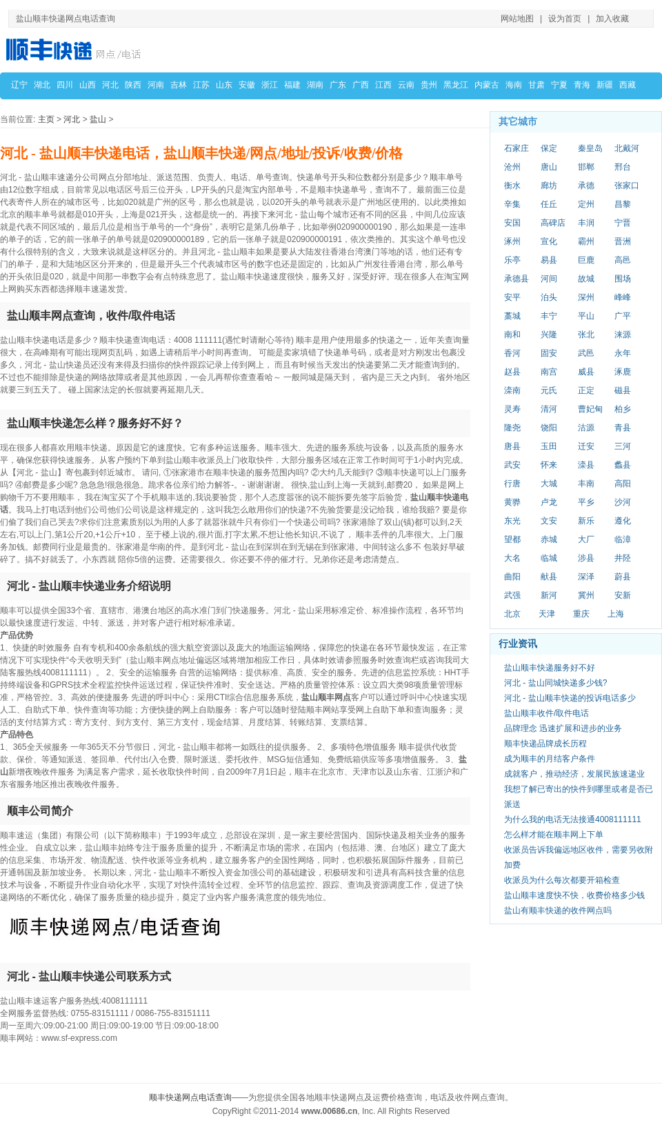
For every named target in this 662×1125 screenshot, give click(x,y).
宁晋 (622, 223)
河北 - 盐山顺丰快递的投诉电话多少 (570, 698)
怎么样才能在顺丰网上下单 (553, 834)
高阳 (622, 483)
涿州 (512, 241)
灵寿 (512, 409)
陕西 (133, 85)
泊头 (549, 297)
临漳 (622, 539)
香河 (512, 353)
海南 (513, 85)
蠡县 (622, 465)
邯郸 (586, 167)
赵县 (512, 372)
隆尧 (512, 427)
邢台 (622, 167)
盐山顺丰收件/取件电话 (546, 713)
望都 (512, 539)
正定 (586, 390)
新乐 (586, 521)
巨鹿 (586, 260)
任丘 (549, 204)
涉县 (586, 558)
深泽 (586, 576)
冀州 (586, 595)
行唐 (512, 483)
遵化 (622, 521)
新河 (549, 595)
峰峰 (622, 297)
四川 (65, 85)
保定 (549, 148)
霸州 (586, 241)
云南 (406, 85)
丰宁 (549, 316)
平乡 (586, 502)
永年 (622, 353)
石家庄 (516, 148)
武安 (512, 465)
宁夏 (559, 85)
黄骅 (512, 502)
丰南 (586, 483)
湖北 (42, 85)
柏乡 (622, 409)
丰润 (586, 223)
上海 (616, 614)
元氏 (549, 390)
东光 (512, 521)
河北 (110, 85)
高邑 (622, 260)
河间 (549, 278)
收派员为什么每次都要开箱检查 (562, 880)
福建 (292, 85)
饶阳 (549, 427)
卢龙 (549, 502)
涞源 (622, 334)
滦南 (512, 390)
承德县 (516, 278)
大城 (549, 483)
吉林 (178, 85)
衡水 (512, 185)
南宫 (549, 372)
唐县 (512, 446)
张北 (586, 334)
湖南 (315, 85)
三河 (622, 446)
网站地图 (517, 18)
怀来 (549, 465)
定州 (586, 204)
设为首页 (564, 18)
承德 (586, 185)
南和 (512, 334)
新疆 (604, 85)
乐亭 (512, 260)
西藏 (627, 85)
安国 (512, 223)
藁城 (512, 316)
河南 (156, 85)
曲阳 (512, 576)
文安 (549, 521)
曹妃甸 (590, 409)
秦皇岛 (590, 148)
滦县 (586, 465)
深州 (586, 297)
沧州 (512, 167)
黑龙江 (455, 85)
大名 (512, 558)
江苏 (201, 85)
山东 (224, 85)
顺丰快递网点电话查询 (190, 1097)
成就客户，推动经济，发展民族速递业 (574, 774)
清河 (549, 409)
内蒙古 (486, 85)
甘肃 (536, 85)
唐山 (549, 167)
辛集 (512, 204)
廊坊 (549, 185)
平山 (586, 316)
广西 (360, 85)
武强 (512, 595)
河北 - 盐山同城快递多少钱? (555, 683)
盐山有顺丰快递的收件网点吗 (558, 910)
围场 (622, 278)
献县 (549, 576)
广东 (338, 85)
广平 (622, 316)
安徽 (247, 85)
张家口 (626, 185)
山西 (87, 85)
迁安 (586, 446)
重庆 (581, 614)
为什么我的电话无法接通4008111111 (572, 819)
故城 (586, 278)
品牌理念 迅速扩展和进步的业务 (563, 728)
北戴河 (626, 148)
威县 (586, 372)
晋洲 (622, 241)
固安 (549, 353)
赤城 (549, 539)
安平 (512, 297)
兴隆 (549, 334)
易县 (549, 260)
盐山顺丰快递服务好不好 (549, 668)
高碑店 (553, 223)
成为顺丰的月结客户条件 (549, 759)
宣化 (549, 241)
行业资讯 (518, 643)
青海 (582, 85)
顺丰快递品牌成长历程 (545, 743)
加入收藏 (612, 18)
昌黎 (622, 204)
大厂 (586, 539)
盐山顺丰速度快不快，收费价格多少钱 (574, 895)
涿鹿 (622, 372)
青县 (622, 427)
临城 (549, 558)
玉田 (549, 446)
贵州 (429, 85)
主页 (46, 119)
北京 (512, 614)
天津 (547, 614)
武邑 (586, 353)
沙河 (622, 502)
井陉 (622, 558)
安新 (622, 595)
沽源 (586, 427)
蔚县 (622, 576)
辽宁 (19, 85)
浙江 (269, 85)
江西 (383, 85)
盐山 (98, 119)
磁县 (622, 390)
